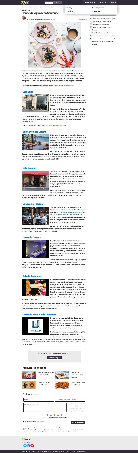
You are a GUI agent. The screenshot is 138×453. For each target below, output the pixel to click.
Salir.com (24, 7)
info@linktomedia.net (71, 431)
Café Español (29, 168)
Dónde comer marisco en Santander (78, 383)
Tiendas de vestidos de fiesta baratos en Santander (103, 43)
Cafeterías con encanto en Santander (45, 383)
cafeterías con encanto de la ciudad (71, 212)
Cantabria (26, 4)
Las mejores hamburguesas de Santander (77, 375)
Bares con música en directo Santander (103, 36)
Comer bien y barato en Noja (100, 25)
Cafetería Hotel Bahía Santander (39, 315)
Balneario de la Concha (34, 132)
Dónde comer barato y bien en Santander (58, 85)
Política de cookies (81, 451)
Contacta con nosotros (45, 451)
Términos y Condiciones (58, 451)
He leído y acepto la (34, 421)
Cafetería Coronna (32, 238)
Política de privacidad (71, 451)
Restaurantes (35, 7)
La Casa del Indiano (33, 204)
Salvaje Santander (32, 276)
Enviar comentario (78, 422)
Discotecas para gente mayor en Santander (101, 28)
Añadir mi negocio (54, 358)
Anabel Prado (32, 19)
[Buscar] (61, 2)
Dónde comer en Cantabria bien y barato (103, 19)
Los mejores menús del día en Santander (46, 373)
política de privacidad (39, 422)
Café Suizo (28, 92)
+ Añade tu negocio (82, 20)
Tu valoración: (43, 418)
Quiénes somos (35, 451)
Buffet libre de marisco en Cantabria (102, 33)
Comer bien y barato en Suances (101, 22)
